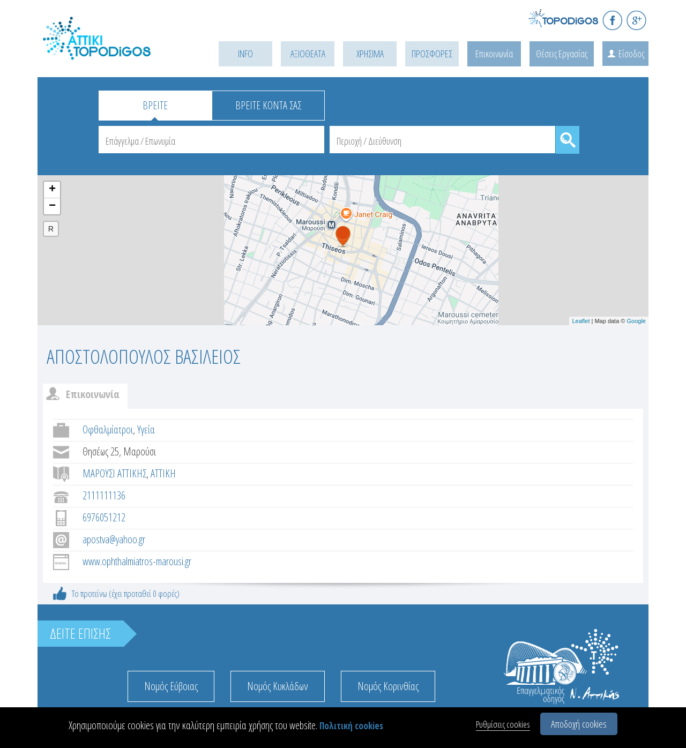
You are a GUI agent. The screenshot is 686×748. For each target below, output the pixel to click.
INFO (245, 53)
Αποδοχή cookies (579, 724)
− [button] (52, 206)
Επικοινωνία (494, 53)
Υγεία (146, 429)
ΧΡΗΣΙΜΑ (370, 53)
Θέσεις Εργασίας (561, 53)
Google (636, 321)
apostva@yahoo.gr (114, 539)
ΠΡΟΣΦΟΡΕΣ (432, 53)
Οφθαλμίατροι (108, 429)
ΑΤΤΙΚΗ (163, 473)
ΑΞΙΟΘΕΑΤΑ (307, 53)
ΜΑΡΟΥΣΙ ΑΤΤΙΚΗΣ (114, 473)
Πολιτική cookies (351, 726)
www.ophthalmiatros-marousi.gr (137, 561)
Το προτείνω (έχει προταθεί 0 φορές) (126, 593)
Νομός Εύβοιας (171, 686)
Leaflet (581, 321)
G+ (636, 20)
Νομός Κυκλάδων (277, 686)
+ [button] (52, 190)
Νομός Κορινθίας (388, 686)
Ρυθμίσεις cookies (503, 724)
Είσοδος (631, 53)
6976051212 (104, 517)
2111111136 (104, 495)
